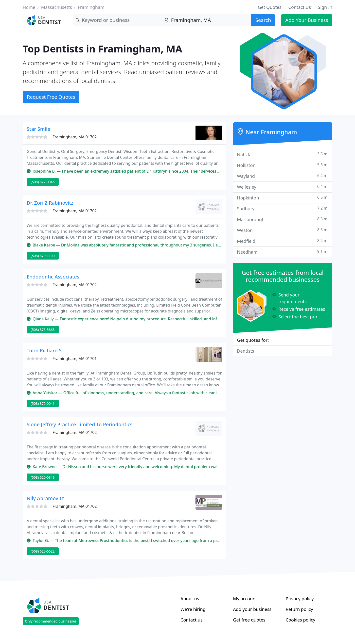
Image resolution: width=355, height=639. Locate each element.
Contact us (191, 620)
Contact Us (299, 7)
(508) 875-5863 (43, 329)
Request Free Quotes (51, 97)
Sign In (325, 7)
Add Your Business (306, 20)
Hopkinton (282, 198)
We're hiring (193, 609)
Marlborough (282, 219)
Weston (282, 230)
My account (245, 599)
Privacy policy (300, 599)
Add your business (252, 609)
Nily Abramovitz (45, 498)
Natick (282, 154)
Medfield (282, 241)
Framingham (91, 7)
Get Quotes (270, 7)
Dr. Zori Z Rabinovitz (50, 202)
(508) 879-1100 (43, 255)
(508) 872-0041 (43, 403)
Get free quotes (249, 620)
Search (263, 20)
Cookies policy (300, 620)
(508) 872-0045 (43, 182)
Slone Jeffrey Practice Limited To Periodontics (79, 424)
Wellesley (282, 187)
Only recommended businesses (50, 621)
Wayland (282, 176)
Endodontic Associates (53, 276)
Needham (282, 252)
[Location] (206, 20)
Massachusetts (56, 7)
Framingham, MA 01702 (75, 137)
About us (189, 599)
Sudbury (282, 208)
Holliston (282, 165)
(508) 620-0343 (43, 477)
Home (29, 7)
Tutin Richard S (44, 350)
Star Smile (38, 129)
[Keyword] (117, 20)
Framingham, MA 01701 (75, 358)
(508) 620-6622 (43, 551)
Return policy (299, 609)
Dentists (245, 351)
